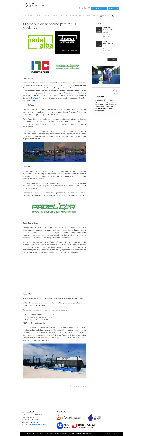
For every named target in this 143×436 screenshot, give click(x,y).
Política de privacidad (56, 433)
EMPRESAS (39, 16)
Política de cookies (69, 433)
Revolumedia (88, 433)
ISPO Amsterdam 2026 (108, 43)
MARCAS (46, 16)
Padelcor (73, 88)
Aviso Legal (45, 433)
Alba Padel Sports (37, 98)
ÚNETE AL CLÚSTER (99, 9)
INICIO (24, 16)
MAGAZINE (54, 16)
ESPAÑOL (104, 16)
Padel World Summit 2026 (108, 28)
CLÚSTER (31, 16)
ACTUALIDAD (64, 16)
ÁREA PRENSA (74, 16)
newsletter (113, 9)
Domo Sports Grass (77, 93)
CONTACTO (95, 16)
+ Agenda (112, 59)
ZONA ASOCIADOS (84, 16)
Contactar (38, 433)
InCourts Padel (68, 85)
